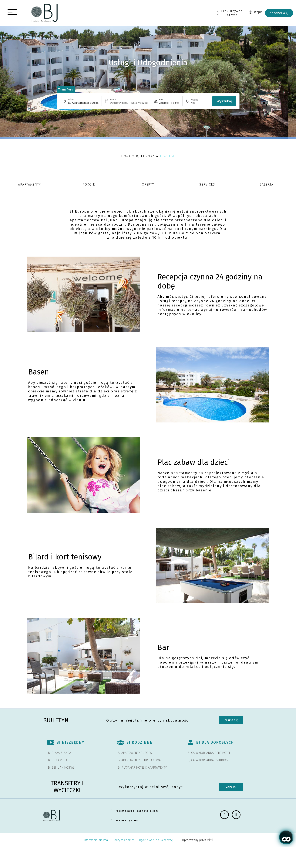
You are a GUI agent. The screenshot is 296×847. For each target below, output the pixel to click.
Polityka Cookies (123, 840)
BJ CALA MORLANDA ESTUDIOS (208, 760)
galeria (266, 184)
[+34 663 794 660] (112, 820)
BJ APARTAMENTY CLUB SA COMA (139, 760)
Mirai (210, 840)
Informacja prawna (95, 840)
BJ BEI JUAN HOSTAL (61, 767)
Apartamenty (29, 184)
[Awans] (200, 102)
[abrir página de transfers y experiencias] (66, 89)
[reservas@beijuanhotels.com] (112, 811)
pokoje (88, 184)
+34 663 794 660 (127, 820)
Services (207, 184)
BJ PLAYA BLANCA (59, 753)
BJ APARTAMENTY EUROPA (135, 753)
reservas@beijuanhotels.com (137, 811)
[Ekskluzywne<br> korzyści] (217, 13)
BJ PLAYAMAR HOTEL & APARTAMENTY (142, 767)
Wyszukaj (224, 101)
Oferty (148, 184)
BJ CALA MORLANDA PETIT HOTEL (209, 753)
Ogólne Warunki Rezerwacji (156, 840)
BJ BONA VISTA (57, 760)
